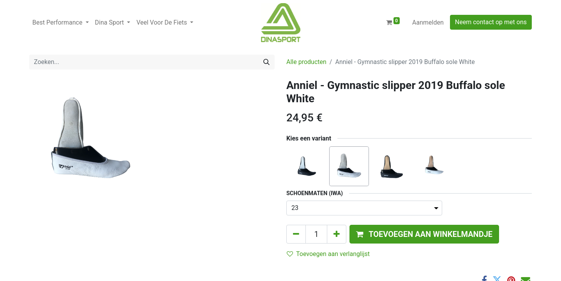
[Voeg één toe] (336, 234)
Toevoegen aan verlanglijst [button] (328, 254)
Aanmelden (428, 22)
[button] (424, 234)
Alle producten (306, 62)
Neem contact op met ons (491, 22)
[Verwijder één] (296, 234)
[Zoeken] (266, 62)
